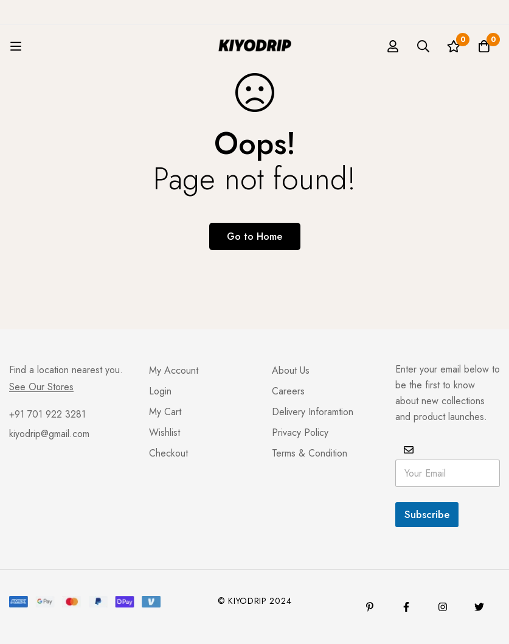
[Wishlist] (453, 46)
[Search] (423, 46)
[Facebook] (406, 607)
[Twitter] (479, 607)
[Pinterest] (370, 607)
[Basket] (484, 46)
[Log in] (393, 46)
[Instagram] (443, 607)
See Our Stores (41, 387)
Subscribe (426, 514)
